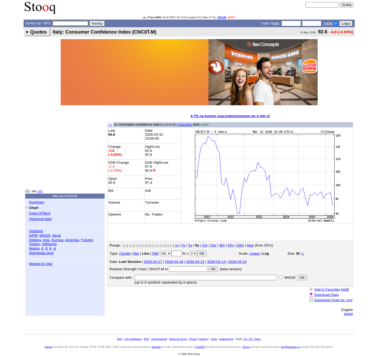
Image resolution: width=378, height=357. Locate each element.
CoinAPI (199, 346)
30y (222, 245)
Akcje (56, 235)
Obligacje (49, 244)
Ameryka (72, 240)
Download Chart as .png (333, 300)
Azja (46, 240)
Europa (57, 240)
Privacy (193, 338)
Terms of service (178, 338)
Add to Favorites (327, 289)
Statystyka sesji (41, 253)
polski (348, 314)
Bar (136, 253)
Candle (125, 253)
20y (213, 245)
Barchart (156, 346)
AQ (27, 191)
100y (240, 245)
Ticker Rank (185, 124)
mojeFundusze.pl (290, 346)
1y (177, 245)
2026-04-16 (174, 262)
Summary (37, 202)
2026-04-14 (216, 262)
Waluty (34, 248)
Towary (34, 244)
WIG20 (221, 17)
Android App (226, 338)
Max (250, 245)
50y (231, 245)
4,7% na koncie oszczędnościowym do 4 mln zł (230, 116)
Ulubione (36, 231)
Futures (87, 240)
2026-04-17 (153, 262)
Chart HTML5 (40, 213)
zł (54, 248)
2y (183, 245)
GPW (33, 235)
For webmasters (133, 338)
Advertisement (159, 338)
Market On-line (40, 264)
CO (245, 338)
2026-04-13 (237, 262)
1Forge (246, 346)
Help (119, 338)
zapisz (328, 23)
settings (203, 338)
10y (205, 245)
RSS (146, 338)
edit (345, 289)
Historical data (40, 219)
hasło (275, 23)
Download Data (326, 295)
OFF (40, 191)
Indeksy (35, 240)
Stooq (214, 338)
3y (190, 245)
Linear (254, 253)
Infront (48, 346)
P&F (155, 253)
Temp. (257, 338)
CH (251, 338)
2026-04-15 (195, 262)
